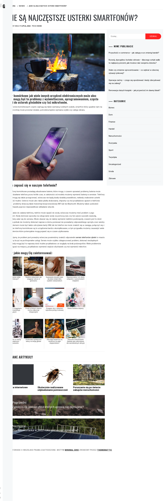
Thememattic (143, 496)
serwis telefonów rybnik (51, 241)
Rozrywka (15, 47)
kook (78, 36)
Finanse (13, 36)
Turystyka (15, 58)
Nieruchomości (128, 155)
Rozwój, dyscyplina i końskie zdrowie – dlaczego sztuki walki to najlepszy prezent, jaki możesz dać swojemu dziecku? (140, 76)
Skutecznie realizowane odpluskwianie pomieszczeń (75, 429)
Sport (13, 53)
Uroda (13, 64)
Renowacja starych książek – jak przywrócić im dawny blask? (140, 108)
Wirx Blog (20, 6)
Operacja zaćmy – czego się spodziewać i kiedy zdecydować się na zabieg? (140, 98)
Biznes (13, 24)
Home (12, 19)
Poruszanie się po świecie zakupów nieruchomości (104, 428)
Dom (12, 30)
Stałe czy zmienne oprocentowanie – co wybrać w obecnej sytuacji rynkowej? (139, 88)
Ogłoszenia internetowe (47, 426)
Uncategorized (128, 184)
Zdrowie (14, 70)
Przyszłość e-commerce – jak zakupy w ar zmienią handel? (140, 64)
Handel (13, 41)
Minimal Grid (111, 496)
